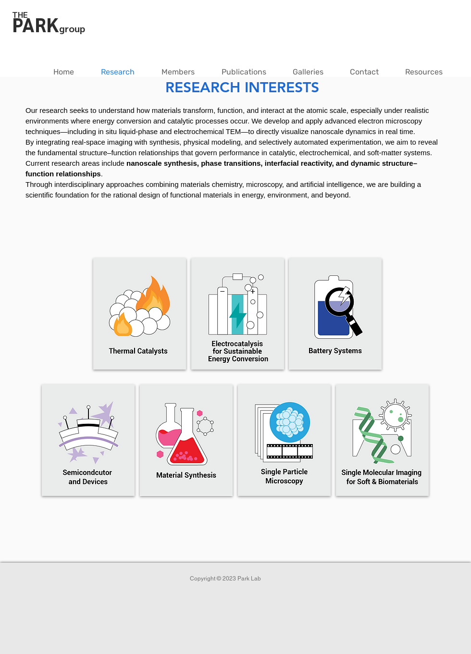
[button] (178, 72)
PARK (35, 24)
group (72, 28)
